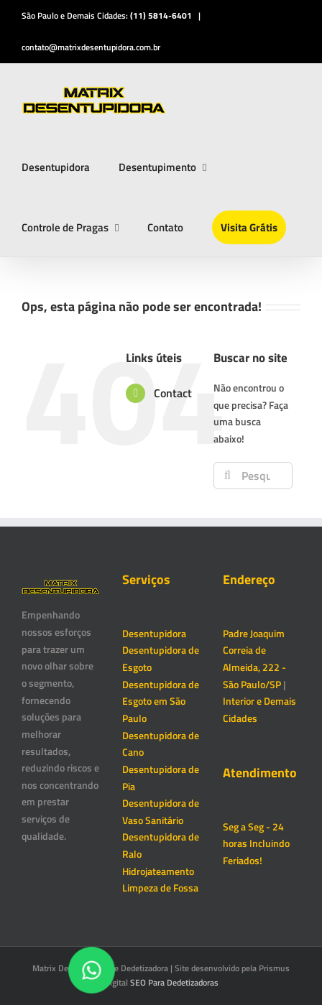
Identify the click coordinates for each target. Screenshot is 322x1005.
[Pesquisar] (227, 475)
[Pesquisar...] (252, 475)
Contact (173, 393)
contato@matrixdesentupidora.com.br (91, 47)
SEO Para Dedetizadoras (174, 982)
